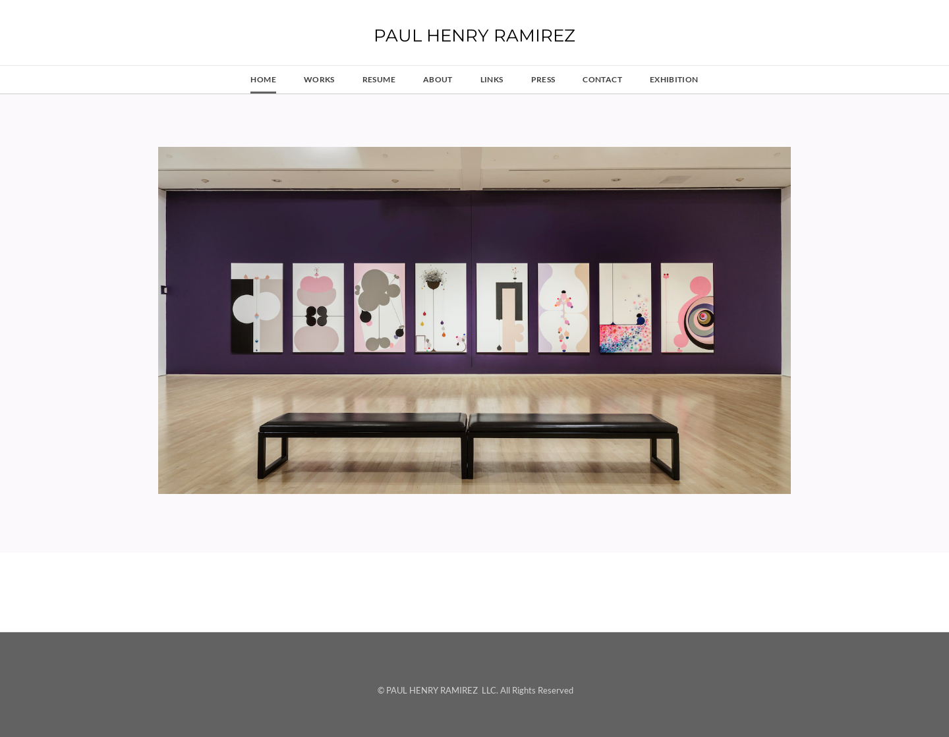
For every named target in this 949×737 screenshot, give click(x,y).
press (543, 79)
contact (602, 79)
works (319, 79)
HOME (262, 79)
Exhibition (674, 79)
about (438, 79)
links (491, 79)
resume (378, 79)
